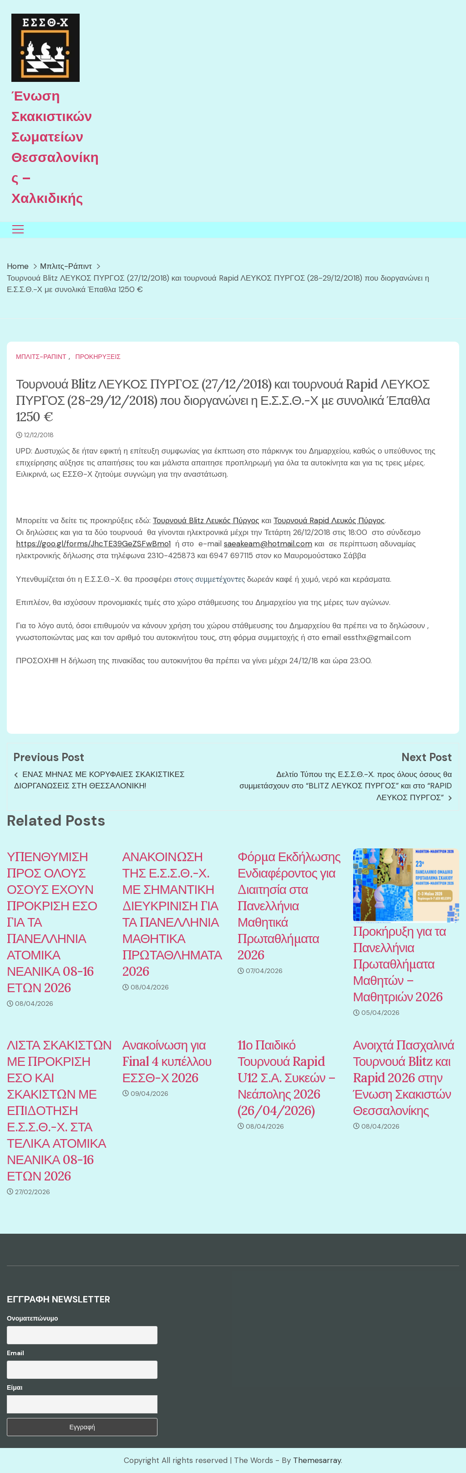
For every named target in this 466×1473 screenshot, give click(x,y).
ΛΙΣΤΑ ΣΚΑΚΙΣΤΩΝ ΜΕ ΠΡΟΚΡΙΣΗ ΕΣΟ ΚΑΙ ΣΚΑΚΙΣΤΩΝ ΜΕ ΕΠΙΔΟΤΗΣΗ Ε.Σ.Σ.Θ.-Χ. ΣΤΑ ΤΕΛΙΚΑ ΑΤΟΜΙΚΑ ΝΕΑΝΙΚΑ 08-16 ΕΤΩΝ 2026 (59, 1110)
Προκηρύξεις (98, 357)
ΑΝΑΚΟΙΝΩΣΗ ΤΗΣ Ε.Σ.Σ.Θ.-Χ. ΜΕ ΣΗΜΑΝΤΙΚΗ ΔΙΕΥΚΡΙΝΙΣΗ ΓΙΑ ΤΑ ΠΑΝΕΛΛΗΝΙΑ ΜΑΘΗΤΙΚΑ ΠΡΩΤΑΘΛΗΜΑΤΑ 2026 (172, 913)
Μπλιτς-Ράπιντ (41, 357)
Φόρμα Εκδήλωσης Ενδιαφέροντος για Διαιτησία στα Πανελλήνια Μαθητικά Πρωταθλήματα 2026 (289, 905)
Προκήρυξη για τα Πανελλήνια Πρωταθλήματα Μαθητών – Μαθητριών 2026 (399, 964)
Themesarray (317, 1460)
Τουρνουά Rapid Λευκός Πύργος (329, 520)
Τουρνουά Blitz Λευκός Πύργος (206, 520)
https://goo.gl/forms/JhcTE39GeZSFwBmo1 (93, 544)
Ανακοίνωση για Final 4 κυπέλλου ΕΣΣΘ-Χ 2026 (167, 1061)
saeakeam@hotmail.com (268, 544)
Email (15, 1353)
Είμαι (14, 1387)
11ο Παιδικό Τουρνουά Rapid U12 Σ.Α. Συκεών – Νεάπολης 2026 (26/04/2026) (286, 1078)
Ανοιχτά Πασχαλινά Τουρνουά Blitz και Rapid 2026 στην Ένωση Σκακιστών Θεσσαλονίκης (404, 1078)
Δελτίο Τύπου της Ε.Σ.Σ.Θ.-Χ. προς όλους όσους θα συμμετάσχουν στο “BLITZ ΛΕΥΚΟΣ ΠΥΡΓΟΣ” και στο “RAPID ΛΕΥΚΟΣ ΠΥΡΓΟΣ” (345, 785)
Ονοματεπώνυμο (32, 1318)
